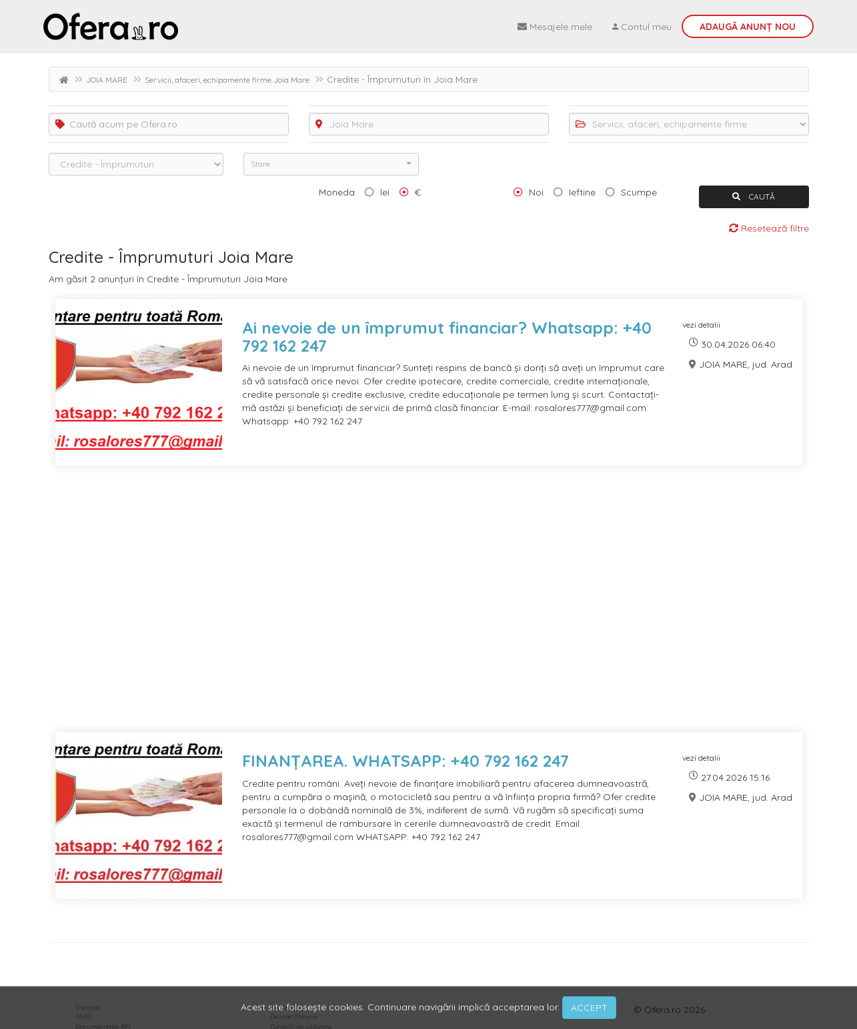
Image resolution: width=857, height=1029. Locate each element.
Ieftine (582, 192)
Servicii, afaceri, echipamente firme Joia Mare (227, 80)
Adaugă (748, 27)
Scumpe (639, 192)
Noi (536, 192)
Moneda (337, 192)
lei (384, 192)
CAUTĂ (753, 197)
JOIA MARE (106, 80)
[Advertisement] (429, 607)
